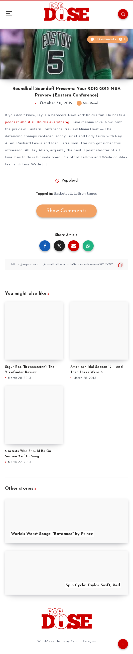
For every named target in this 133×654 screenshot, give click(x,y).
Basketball (63, 193)
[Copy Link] (66, 264)
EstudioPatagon (83, 641)
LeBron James (85, 193)
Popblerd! (70, 181)
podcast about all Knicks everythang (37, 122)
